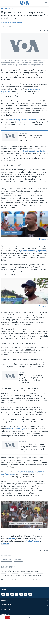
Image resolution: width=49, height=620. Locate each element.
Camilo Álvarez (17, 23)
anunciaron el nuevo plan (16, 429)
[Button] (44, 30)
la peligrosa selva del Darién (34, 151)
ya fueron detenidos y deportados (33, 251)
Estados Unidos (7, 8)
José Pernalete (6, 23)
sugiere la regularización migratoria (23, 120)
